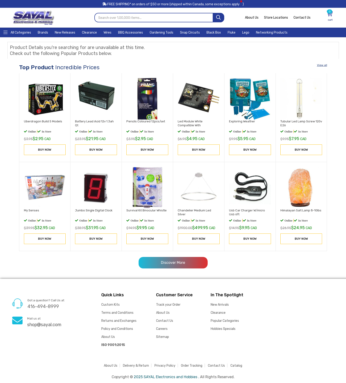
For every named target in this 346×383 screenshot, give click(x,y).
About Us (252, 17)
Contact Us (302, 17)
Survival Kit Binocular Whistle (146, 210)
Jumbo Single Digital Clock (94, 210)
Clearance (218, 312)
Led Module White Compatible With (190, 123)
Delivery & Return (136, 365)
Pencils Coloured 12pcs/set (145, 121)
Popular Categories (225, 321)
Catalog (236, 365)
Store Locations (276, 17)
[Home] (17, 31)
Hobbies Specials (223, 329)
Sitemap (162, 337)
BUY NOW (44, 149)
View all (322, 64)
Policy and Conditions (117, 329)
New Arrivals (220, 304)
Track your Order (168, 304)
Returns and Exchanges (119, 321)
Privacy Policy (164, 365)
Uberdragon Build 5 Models (43, 121)
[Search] (218, 17)
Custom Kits (110, 304)
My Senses (31, 210)
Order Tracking (191, 365)
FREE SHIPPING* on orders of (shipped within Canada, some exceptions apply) (173, 4)
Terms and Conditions (117, 312)
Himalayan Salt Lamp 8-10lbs (300, 210)
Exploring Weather (242, 121)
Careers (162, 329)
